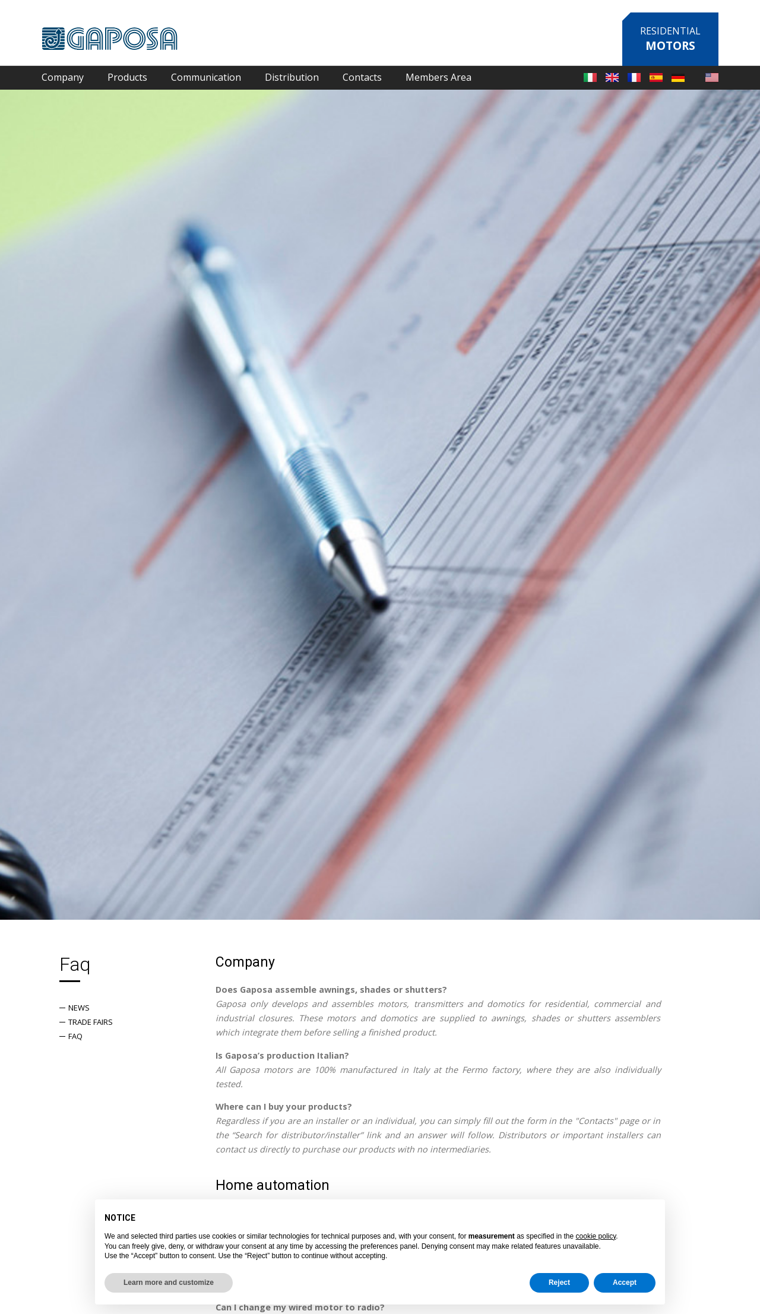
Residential (670, 38)
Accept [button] (624, 1282)
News (79, 1007)
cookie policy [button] (596, 1236)
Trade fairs (90, 1022)
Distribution (292, 77)
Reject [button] (559, 1282)
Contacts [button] (362, 77)
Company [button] (63, 77)
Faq (75, 1036)
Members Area (438, 77)
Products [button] (127, 77)
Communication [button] (206, 77)
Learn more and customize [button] (169, 1282)
